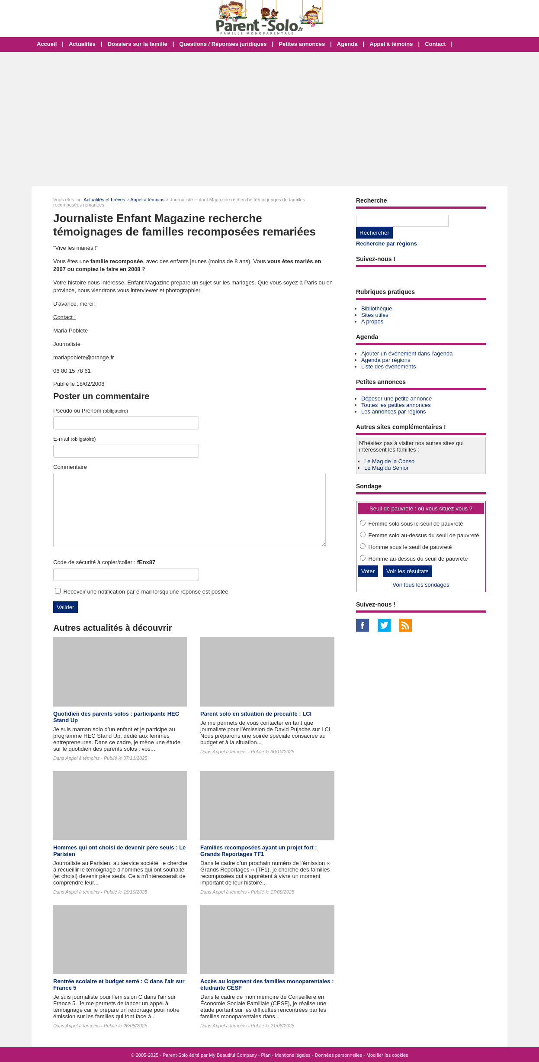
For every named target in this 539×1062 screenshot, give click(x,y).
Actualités (82, 44)
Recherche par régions (386, 243)
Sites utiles (374, 315)
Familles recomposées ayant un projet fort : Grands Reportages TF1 (258, 850)
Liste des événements (388, 366)
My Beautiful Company (233, 1055)
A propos (372, 321)
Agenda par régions (385, 360)
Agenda (347, 44)
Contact (435, 44)
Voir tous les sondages (421, 584)
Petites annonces (302, 44)
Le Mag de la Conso (389, 461)
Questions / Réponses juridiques (222, 44)
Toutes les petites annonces (395, 405)
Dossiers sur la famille (137, 44)
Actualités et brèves (104, 199)
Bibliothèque (376, 308)
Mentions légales (293, 1055)
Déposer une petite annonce (396, 398)
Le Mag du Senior (386, 468)
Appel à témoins (391, 44)
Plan (266, 1055)
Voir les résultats (407, 571)
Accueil (47, 44)
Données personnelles (338, 1055)
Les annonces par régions (393, 411)
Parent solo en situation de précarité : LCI (255, 713)
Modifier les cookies (387, 1055)
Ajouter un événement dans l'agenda (406, 353)
